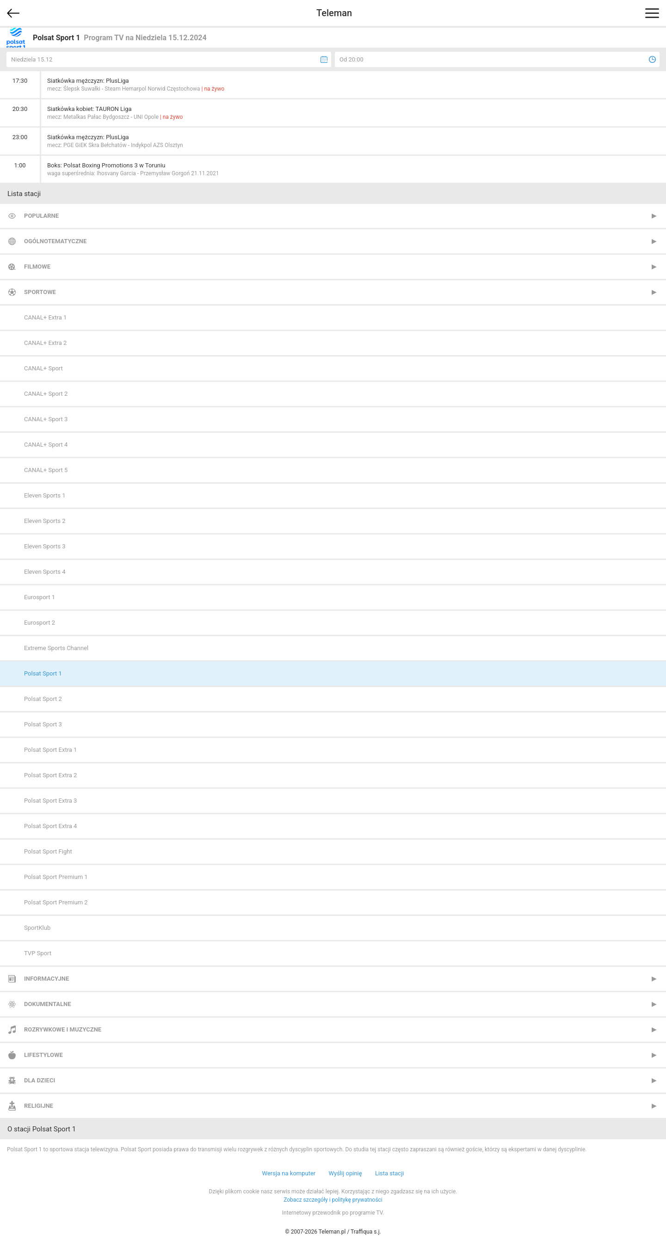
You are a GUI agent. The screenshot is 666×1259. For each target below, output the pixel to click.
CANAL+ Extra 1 (45, 317)
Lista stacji (389, 1173)
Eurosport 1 (39, 597)
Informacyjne (46, 978)
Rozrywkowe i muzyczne (62, 1029)
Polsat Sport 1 (43, 673)
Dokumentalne (47, 1004)
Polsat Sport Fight (48, 851)
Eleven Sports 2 (45, 520)
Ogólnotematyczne (55, 241)
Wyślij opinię (345, 1173)
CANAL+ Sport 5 (46, 470)
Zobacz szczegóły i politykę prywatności (333, 1200)
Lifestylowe (43, 1054)
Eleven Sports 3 (45, 546)
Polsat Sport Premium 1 (56, 876)
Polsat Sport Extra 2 (50, 775)
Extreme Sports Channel (56, 648)
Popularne (41, 215)
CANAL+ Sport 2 (46, 393)
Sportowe (40, 292)
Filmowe (37, 266)
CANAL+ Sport (43, 368)
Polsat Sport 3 (43, 724)
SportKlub (37, 927)
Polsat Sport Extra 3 (50, 800)
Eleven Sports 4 (45, 571)
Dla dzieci (39, 1080)
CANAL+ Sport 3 (46, 419)
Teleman (334, 12)
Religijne (38, 1105)
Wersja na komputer (289, 1173)
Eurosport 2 (39, 622)
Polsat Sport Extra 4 (50, 826)
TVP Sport (37, 953)
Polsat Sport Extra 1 (50, 749)
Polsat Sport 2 (43, 698)
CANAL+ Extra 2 (45, 342)
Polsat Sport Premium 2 (56, 902)
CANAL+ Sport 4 (46, 444)
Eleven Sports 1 (45, 495)
